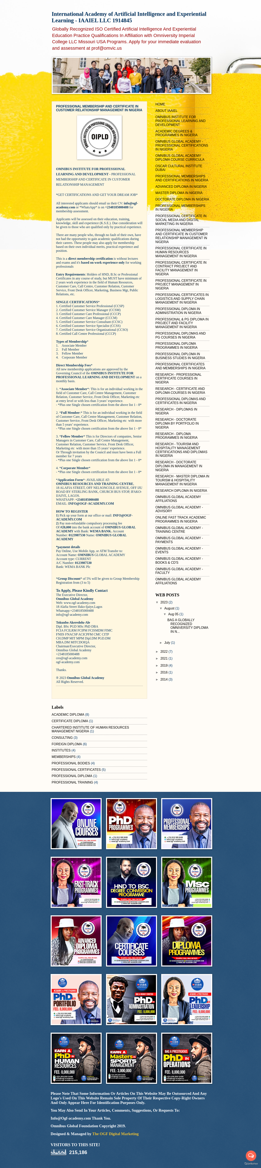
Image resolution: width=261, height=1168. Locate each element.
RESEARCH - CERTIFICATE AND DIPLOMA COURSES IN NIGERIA (180, 390)
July (167, 642)
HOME (160, 104)
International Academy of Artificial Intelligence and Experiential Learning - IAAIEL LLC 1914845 (129, 17)
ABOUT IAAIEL (166, 110)
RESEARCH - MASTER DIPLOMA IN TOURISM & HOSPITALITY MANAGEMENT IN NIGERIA (182, 480)
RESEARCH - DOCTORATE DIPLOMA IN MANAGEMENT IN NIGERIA (178, 466)
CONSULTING (62, 737)
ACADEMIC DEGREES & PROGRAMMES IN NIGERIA (176, 133)
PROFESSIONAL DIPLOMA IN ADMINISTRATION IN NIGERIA (178, 311)
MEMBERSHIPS (64, 757)
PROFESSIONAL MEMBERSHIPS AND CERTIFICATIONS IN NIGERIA (181, 178)
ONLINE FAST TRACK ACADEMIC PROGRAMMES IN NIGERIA (180, 519)
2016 (164, 672)
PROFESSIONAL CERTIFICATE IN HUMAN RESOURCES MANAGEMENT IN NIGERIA (180, 252)
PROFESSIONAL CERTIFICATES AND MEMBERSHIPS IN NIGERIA (180, 366)
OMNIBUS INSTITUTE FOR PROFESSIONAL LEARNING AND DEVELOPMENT (180, 121)
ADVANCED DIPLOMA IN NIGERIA (181, 186)
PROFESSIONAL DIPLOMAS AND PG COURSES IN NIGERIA (180, 335)
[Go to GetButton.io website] (251, 1163)
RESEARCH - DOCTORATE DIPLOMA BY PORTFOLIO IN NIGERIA (177, 423)
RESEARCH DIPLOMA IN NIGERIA (181, 490)
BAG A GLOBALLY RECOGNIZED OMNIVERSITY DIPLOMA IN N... (187, 625)
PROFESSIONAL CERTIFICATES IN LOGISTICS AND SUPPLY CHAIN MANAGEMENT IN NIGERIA (182, 298)
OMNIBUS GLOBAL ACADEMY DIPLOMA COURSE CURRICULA (179, 157)
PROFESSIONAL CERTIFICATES (76, 769)
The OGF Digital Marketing (115, 1134)
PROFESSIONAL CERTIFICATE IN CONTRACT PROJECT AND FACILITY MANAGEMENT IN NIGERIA (180, 268)
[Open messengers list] (251, 1156)
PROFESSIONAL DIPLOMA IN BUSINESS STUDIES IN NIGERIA (180, 356)
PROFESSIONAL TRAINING (72, 782)
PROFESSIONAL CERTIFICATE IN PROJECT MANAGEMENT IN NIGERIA (180, 284)
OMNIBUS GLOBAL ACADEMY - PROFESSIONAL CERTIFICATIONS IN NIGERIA (181, 145)
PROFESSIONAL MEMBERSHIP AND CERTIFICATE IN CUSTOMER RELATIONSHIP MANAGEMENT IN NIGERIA (181, 235)
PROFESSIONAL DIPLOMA (72, 776)
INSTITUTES (61, 750)
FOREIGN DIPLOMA (67, 744)
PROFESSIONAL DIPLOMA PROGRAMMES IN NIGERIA (176, 345)
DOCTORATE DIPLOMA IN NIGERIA (182, 199)
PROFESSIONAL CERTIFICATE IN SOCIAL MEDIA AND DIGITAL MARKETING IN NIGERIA (180, 220)
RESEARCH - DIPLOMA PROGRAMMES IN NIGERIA (176, 436)
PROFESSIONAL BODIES (71, 763)
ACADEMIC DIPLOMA (68, 714)
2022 (164, 651)
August (169, 608)
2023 (164, 602)
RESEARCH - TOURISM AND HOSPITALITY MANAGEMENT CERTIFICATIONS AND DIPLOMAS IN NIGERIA (181, 449)
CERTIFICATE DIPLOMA (70, 721)
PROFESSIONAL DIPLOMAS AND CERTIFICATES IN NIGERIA (180, 401)
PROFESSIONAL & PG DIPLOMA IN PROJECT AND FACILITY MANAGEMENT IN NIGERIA (182, 323)
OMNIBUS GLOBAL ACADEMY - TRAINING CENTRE (179, 530)
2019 (164, 665)
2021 (164, 658)
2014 (164, 679)
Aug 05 (173, 614)
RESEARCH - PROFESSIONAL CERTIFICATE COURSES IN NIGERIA (178, 378)
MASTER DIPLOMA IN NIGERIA (178, 193)
